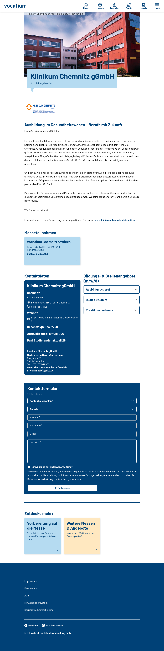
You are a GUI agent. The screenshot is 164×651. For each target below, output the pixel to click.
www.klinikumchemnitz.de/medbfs (114, 220)
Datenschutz (31, 588)
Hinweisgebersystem (36, 602)
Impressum (30, 581)
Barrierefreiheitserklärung (39, 609)
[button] (111, 289)
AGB (26, 595)
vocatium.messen (54, 625)
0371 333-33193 (37, 306)
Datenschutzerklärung (40, 479)
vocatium (31, 625)
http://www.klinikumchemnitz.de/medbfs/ (54, 319)
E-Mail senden (62, 488)
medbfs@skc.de (45, 370)
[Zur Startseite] (15, 6)
